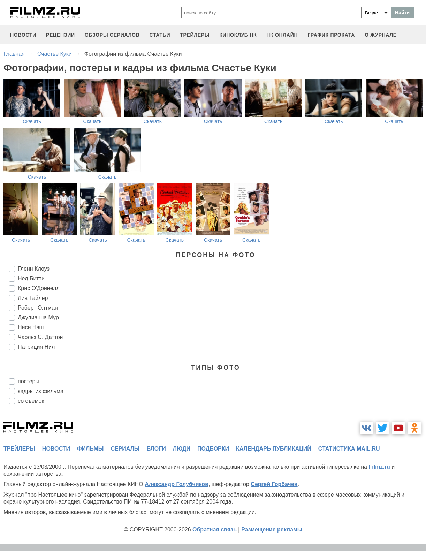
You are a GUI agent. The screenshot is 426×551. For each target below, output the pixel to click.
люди (181, 449)
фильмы (90, 449)
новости (23, 35)
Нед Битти (31, 278)
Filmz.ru (379, 467)
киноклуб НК (238, 35)
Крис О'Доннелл (39, 288)
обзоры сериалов (112, 35)
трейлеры (195, 35)
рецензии (60, 35)
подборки (213, 449)
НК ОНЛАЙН (282, 35)
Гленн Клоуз (34, 269)
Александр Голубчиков (176, 484)
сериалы (125, 449)
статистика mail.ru (349, 449)
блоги (156, 449)
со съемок (31, 401)
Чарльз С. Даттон (40, 337)
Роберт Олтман (38, 308)
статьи (159, 35)
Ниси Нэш (31, 327)
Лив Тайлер (33, 298)
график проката (331, 35)
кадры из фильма (40, 391)
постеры (28, 381)
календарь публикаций (273, 449)
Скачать (32, 121)
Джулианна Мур (38, 317)
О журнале (381, 35)
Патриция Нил (36, 347)
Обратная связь (214, 530)
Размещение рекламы (271, 530)
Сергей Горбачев (274, 484)
